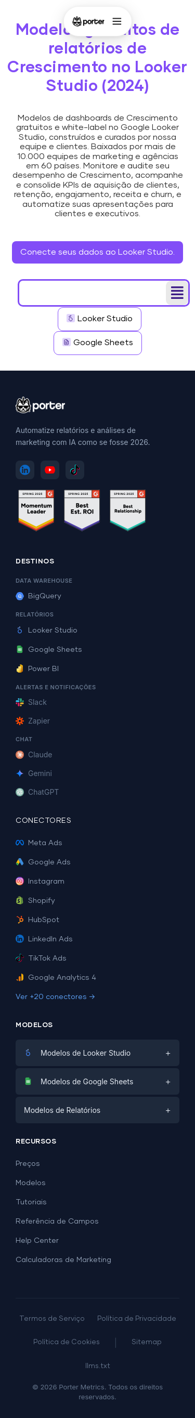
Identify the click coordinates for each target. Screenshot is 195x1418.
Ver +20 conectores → (55, 997)
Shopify (35, 900)
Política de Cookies (66, 1342)
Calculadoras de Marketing (63, 1260)
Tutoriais (31, 1202)
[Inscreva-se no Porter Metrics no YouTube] (50, 470)
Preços (28, 1163)
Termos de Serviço (52, 1319)
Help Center (37, 1240)
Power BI (37, 669)
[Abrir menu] (117, 21)
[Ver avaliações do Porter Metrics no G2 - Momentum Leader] (36, 512)
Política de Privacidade (136, 1319)
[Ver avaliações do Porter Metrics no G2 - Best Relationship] (128, 512)
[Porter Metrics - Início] (88, 21)
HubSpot (37, 920)
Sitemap (147, 1342)
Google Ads (43, 862)
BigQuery (38, 596)
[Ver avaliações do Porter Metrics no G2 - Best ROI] (82, 512)
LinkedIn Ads (44, 939)
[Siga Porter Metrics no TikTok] (75, 470)
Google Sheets (49, 649)
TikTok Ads (41, 958)
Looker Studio (46, 630)
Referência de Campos (57, 1221)
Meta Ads (39, 843)
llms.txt (97, 1366)
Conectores (43, 820)
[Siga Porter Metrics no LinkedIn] (25, 470)
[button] (177, 293)
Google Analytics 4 (56, 977)
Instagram (40, 881)
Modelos (31, 1183)
